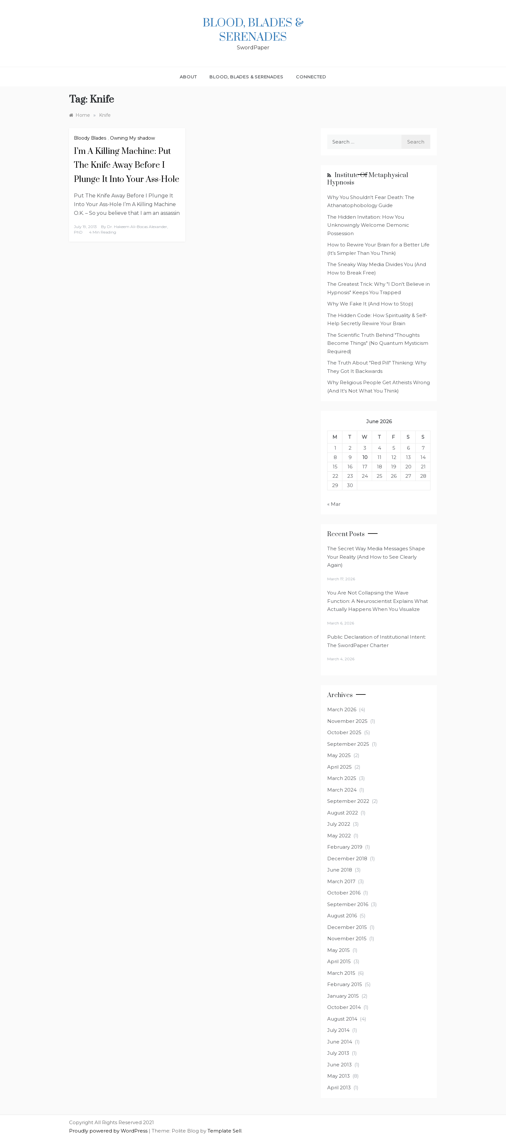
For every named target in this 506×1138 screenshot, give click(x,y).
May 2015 (338, 950)
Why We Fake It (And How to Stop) (370, 304)
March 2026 (341, 709)
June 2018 (339, 870)
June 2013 (339, 1065)
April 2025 (339, 767)
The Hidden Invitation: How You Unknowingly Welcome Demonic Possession (368, 225)
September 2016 (347, 904)
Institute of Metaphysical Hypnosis (367, 179)
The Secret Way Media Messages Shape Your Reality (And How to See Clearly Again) (376, 556)
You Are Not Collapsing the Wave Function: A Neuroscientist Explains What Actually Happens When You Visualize (377, 601)
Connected (311, 76)
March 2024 (342, 790)
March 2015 (341, 973)
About (188, 76)
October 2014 (344, 1007)
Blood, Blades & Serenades (253, 30)
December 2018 (347, 858)
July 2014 (338, 1030)
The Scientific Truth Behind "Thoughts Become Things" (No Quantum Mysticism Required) (377, 343)
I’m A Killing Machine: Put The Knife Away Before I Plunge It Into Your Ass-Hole (126, 165)
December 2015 (347, 927)
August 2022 (342, 813)
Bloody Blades (90, 138)
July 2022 (338, 824)
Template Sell (224, 1131)
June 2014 (339, 1042)
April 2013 (339, 1087)
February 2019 (344, 847)
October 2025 (344, 732)
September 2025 (348, 744)
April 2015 (339, 961)
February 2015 (344, 984)
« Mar (333, 504)
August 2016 (342, 916)
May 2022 (339, 836)
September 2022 (348, 801)
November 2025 (347, 721)
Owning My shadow (132, 138)
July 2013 (338, 1053)
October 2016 (343, 893)
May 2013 (338, 1076)
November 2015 (347, 938)
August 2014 (342, 1019)
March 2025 (341, 778)
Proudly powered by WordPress (109, 1131)
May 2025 (339, 755)
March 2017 (341, 881)
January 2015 (343, 996)
